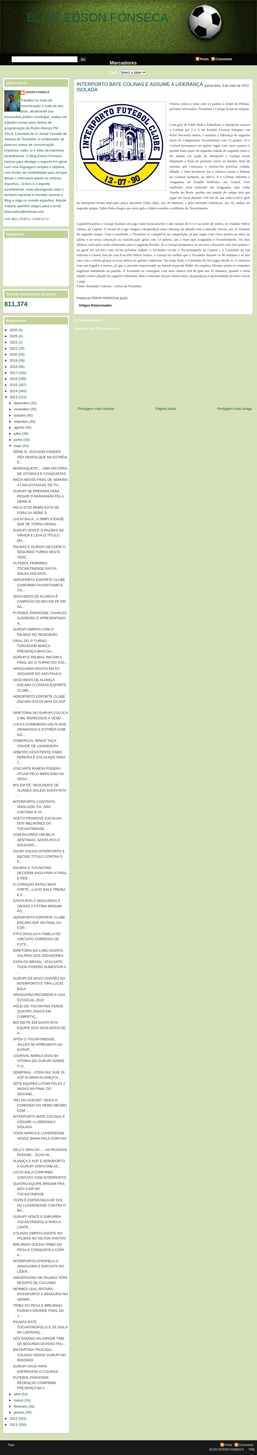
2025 (13, 336)
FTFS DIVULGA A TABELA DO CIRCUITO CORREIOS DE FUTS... (37, 939)
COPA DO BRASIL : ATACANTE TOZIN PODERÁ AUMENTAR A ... (39, 967)
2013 (13, 397)
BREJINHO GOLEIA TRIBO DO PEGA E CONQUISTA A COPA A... (38, 1249)
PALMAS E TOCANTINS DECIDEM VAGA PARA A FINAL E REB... (40, 873)
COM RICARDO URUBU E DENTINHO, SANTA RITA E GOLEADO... (36, 840)
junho (18, 440)
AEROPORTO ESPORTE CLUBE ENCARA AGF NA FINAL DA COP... (39, 922)
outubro (20, 415)
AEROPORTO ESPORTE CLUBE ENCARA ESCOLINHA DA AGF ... (39, 701)
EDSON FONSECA (37, 92)
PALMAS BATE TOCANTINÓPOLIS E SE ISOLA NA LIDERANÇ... (40, 1327)
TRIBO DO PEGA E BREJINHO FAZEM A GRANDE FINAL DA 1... (38, 1310)
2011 (13, 1425)
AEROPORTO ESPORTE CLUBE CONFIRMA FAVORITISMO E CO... (39, 585)
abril (17, 1394)
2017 (13, 373)
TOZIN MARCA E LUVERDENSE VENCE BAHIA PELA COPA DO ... (39, 1138)
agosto (19, 427)
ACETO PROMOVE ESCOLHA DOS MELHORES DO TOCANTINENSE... (37, 823)
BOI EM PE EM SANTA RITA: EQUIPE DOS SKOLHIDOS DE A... (39, 1028)
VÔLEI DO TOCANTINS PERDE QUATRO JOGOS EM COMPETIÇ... (38, 1011)
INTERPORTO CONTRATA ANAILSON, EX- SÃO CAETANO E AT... (34, 807)
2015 (13, 385)
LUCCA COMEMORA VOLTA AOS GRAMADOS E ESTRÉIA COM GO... (39, 729)
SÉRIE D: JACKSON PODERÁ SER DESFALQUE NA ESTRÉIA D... (40, 457)
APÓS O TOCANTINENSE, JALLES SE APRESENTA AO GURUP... (37, 1044)
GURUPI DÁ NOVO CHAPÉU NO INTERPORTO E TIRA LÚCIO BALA (39, 983)
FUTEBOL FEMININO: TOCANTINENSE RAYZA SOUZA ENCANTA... (34, 568)
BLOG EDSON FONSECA (97, 17)
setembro (21, 422)
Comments (224, 59)
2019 (13, 360)
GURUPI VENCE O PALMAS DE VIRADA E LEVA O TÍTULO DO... (38, 535)
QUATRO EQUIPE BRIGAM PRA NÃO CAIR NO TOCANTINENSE (38, 1189)
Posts (204, 59)
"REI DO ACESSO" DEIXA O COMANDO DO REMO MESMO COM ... (40, 1105)
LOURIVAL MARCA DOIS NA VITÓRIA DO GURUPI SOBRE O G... (39, 1061)
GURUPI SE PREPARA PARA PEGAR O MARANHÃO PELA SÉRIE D (38, 496)
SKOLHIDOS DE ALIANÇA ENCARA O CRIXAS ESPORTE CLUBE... (39, 685)
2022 (13, 342)
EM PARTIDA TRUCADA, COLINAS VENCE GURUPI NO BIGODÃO (39, 1355)
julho (17, 434)
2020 (13, 354)
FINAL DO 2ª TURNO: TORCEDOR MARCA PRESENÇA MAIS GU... (33, 646)
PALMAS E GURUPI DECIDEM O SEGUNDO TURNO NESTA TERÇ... (39, 552)
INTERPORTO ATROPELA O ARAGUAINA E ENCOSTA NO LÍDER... (38, 1266)
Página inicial (166, 409)
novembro (21, 409)
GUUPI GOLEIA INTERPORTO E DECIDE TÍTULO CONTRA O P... (39, 856)
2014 (13, 391)
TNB (251, 1449)
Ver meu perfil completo (26, 219)
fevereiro (21, 1406)
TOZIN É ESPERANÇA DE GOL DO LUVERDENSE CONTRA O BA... (39, 1205)
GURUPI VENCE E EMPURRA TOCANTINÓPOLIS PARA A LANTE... (37, 1222)
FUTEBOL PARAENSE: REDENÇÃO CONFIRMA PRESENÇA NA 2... (34, 1382)
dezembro (21, 403)
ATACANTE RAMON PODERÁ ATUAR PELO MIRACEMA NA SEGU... (38, 773)
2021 (13, 348)
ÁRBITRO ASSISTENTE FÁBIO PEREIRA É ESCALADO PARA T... (39, 757)
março (19, 1400)
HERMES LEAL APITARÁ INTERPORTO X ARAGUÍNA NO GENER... (40, 1294)
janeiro (19, 1412)
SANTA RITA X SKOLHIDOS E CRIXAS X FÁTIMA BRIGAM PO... (37, 906)
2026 (13, 330)
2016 (13, 379)
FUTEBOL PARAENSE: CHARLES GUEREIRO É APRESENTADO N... (40, 618)
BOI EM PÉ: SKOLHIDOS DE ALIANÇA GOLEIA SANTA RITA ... (39, 790)
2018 (13, 367)
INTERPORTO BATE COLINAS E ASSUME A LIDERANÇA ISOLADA (140, 87)
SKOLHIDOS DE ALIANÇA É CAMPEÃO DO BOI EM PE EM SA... (39, 601)
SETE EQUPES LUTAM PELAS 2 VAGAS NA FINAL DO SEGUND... (39, 1089)
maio (17, 446)
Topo (11, 1444)
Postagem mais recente (96, 409)
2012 (13, 1418)
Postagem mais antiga (234, 409)
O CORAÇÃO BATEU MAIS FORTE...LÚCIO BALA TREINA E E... (39, 889)
